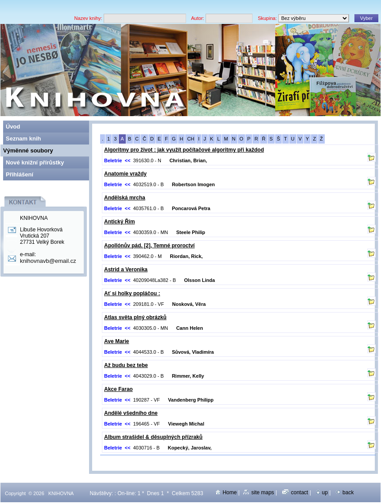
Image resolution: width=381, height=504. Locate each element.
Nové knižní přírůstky (35, 162)
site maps (258, 492)
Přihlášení (19, 174)
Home (226, 492)
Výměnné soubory (28, 150)
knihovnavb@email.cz (48, 261)
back (345, 492)
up (322, 492)
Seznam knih (23, 138)
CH (190, 138)
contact (295, 492)
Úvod (13, 126)
